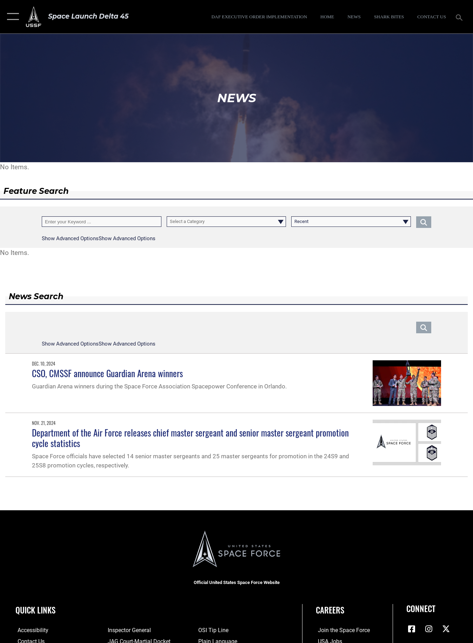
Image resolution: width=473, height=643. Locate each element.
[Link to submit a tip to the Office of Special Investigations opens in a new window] (213, 630)
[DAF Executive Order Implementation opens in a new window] (259, 16)
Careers (330, 610)
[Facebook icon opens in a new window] (411, 629)
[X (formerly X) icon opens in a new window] (446, 629)
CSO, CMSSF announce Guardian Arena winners (107, 373)
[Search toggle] (460, 17)
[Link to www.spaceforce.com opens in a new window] (340, 630)
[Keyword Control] (101, 221)
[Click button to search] (423, 221)
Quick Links (35, 610)
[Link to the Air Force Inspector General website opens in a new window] (127, 630)
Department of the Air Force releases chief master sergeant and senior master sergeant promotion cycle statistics (190, 438)
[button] (11, 16)
